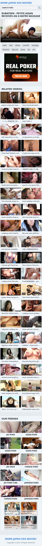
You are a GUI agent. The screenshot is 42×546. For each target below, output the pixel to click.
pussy (23, 49)
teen (11, 45)
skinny (17, 45)
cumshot (26, 45)
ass (34, 49)
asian (5, 45)
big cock (15, 49)
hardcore (6, 49)
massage (35, 45)
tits (29, 49)
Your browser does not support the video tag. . (21, 30)
